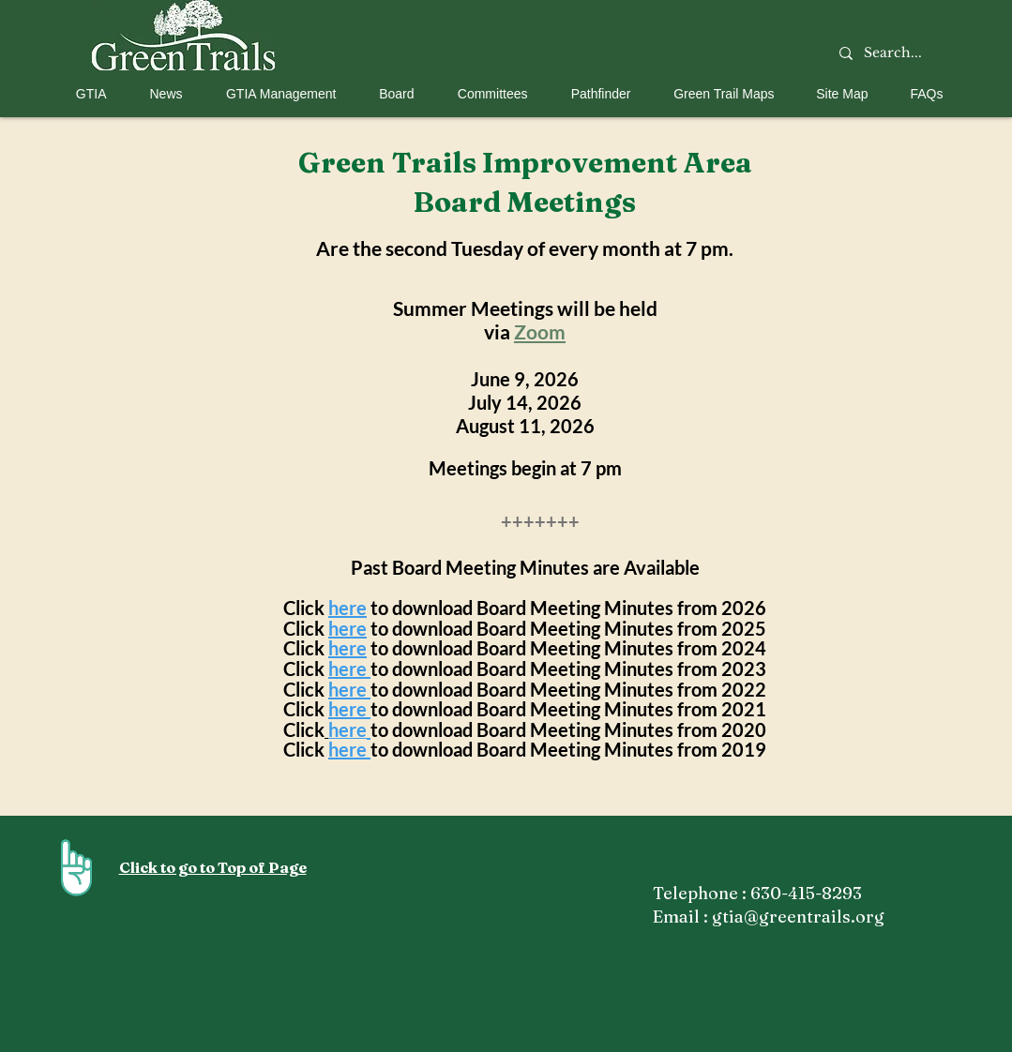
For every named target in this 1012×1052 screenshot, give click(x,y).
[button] (84, 93)
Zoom (540, 331)
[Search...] (893, 53)
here (347, 607)
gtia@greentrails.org (798, 916)
